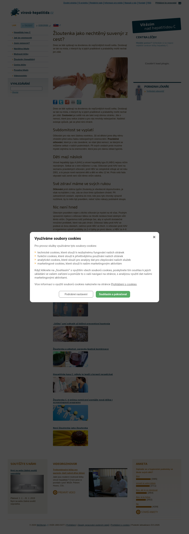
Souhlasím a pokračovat (113, 294)
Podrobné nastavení (76, 294)
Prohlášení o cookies (124, 284)
